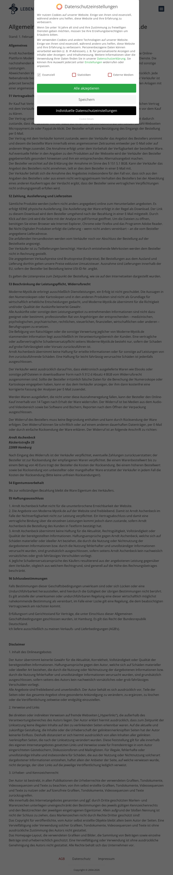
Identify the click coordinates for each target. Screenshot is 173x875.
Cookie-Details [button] (86, 119)
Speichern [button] (87, 99)
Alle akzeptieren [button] (86, 88)
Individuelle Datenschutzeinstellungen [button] (86, 110)
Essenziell (46, 75)
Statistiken (81, 75)
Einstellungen (93, 62)
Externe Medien (121, 75)
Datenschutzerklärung (111, 58)
